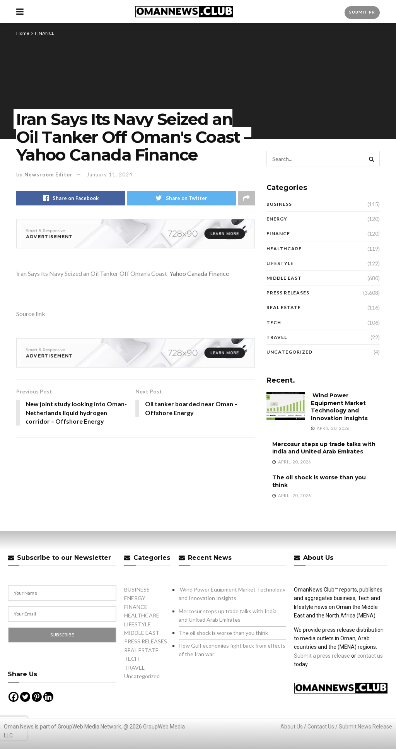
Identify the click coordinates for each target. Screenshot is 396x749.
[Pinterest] (37, 697)
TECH (273, 322)
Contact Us (320, 726)
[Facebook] (14, 697)
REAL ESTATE (283, 307)
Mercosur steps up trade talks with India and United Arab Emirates (324, 448)
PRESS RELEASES (287, 293)
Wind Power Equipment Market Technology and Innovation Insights (339, 407)
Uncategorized (289, 352)
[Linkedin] (48, 697)
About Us (291, 726)
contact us (370, 656)
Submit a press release (322, 656)
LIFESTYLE (280, 263)
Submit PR (362, 12)
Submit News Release (365, 726)
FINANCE (45, 33)
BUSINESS (279, 204)
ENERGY (276, 219)
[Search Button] (372, 158)
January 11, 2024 (110, 174)
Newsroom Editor (48, 174)
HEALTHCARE (284, 248)
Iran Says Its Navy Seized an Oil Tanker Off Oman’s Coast (91, 273)
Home (22, 33)
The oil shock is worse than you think (223, 632)
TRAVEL (276, 337)
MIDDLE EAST (284, 278)
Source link (30, 313)
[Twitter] (25, 697)
